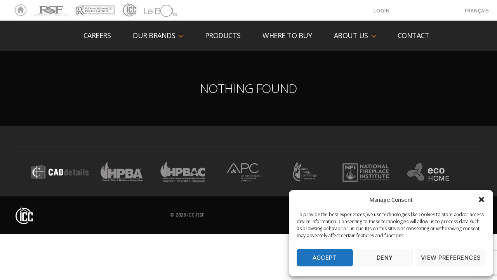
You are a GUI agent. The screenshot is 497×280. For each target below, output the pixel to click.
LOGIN (382, 10)
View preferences (451, 257)
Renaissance (94, 7)
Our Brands (153, 36)
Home (19, 10)
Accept (325, 257)
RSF (37, 7)
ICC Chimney (128, 10)
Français (477, 10)
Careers (97, 36)
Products (223, 36)
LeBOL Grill (153, 10)
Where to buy (287, 36)
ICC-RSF (196, 215)
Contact (413, 36)
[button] (481, 199)
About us (351, 36)
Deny (385, 257)
